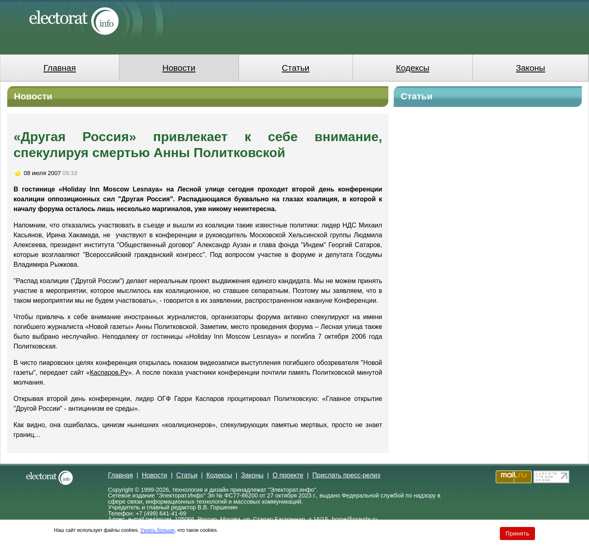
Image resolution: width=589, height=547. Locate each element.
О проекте (287, 475)
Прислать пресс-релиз (346, 475)
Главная (59, 67)
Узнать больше (157, 530)
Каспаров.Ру (109, 372)
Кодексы (412, 67)
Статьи (295, 67)
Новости (179, 67)
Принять (517, 533)
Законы (530, 67)
